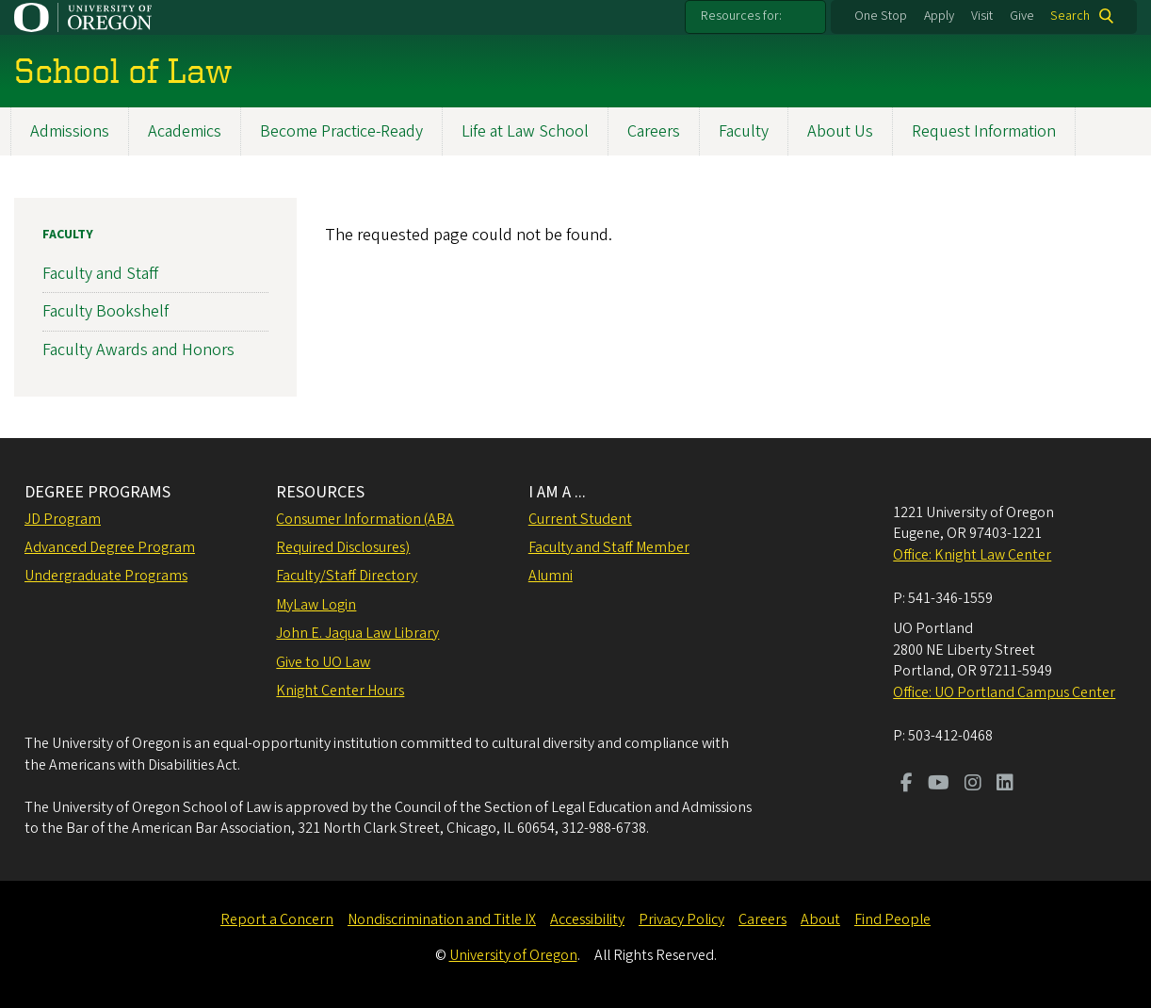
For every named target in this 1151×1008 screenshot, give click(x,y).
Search (1070, 16)
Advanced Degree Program (109, 547)
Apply (939, 16)
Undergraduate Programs (105, 575)
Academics (184, 131)
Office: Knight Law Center (972, 555)
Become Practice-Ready (341, 131)
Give (1022, 16)
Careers (653, 131)
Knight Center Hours (340, 690)
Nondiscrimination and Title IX (442, 919)
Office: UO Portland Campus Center (1004, 692)
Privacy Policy (681, 919)
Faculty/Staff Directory (346, 575)
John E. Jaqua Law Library (357, 633)
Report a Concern (276, 919)
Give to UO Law (323, 662)
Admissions (69, 131)
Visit (982, 16)
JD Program (62, 519)
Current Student (580, 519)
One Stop (880, 16)
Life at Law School (525, 131)
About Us (840, 131)
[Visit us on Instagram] (973, 784)
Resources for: (741, 16)
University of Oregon (513, 955)
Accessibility (587, 919)
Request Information (984, 131)
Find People (892, 919)
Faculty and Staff (100, 273)
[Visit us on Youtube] (938, 784)
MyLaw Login (316, 604)
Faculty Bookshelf (105, 311)
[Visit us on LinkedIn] (1005, 784)
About (820, 919)
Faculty (744, 131)
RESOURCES (320, 492)
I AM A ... (557, 492)
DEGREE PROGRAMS (97, 492)
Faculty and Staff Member (608, 547)
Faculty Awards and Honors (138, 349)
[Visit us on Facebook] (906, 784)
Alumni (550, 575)
